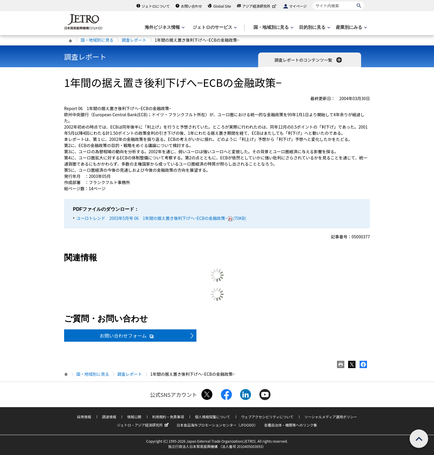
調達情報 (109, 416)
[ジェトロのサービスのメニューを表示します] (214, 27)
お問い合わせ (191, 6)
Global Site (222, 6)
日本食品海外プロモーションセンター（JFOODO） (217, 424)
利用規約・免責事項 (168, 416)
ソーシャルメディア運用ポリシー (330, 416)
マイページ (298, 6)
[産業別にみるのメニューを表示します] (351, 27)
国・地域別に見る (97, 40)
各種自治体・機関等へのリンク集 (290, 424)
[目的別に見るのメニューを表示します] (314, 27)
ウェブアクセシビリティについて (267, 416)
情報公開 (134, 416)
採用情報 (84, 416)
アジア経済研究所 (260, 6)
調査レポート (134, 40)
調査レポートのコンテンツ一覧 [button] (308, 60)
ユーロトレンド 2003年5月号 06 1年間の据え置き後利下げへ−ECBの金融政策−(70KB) (161, 218)
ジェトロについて (156, 6)
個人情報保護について (212, 416)
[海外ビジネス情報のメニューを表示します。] (164, 27)
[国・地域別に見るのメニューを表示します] (272, 27)
